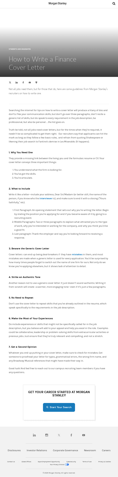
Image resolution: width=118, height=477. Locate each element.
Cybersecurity (71, 462)
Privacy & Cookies (104, 462)
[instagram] (46, 435)
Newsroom (90, 450)
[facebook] (71, 435)
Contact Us (11, 462)
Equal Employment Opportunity (49, 462)
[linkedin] (34, 435)
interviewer (45, 198)
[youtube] (83, 435)
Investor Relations (37, 450)
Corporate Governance (65, 450)
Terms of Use (87, 462)
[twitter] (59, 435)
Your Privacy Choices (59, 464)
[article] (59, 218)
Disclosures (14, 450)
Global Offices (27, 462)
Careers (106, 450)
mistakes (77, 254)
